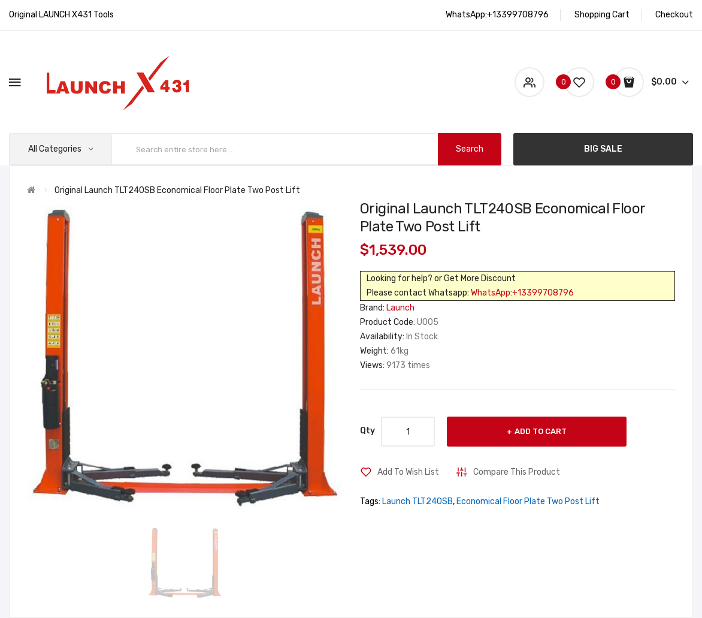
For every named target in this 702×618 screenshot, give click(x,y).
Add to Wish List (408, 472)
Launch (400, 308)
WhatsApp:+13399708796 (522, 293)
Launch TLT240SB (417, 501)
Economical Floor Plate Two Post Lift (528, 501)
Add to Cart (541, 431)
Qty (367, 431)
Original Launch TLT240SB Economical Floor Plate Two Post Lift (177, 190)
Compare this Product (516, 472)
